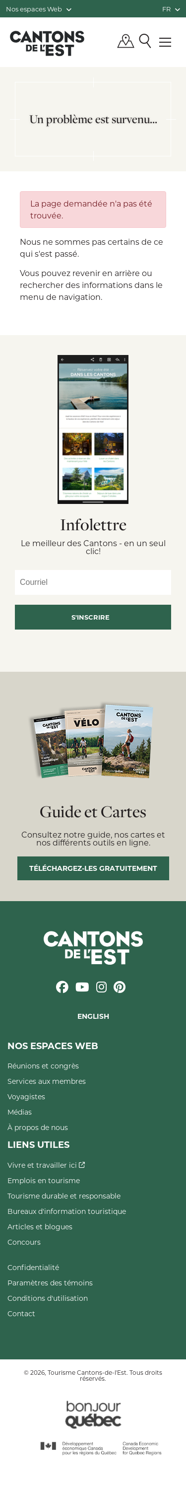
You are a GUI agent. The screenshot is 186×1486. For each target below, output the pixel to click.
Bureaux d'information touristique (66, 1211)
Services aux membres (46, 1081)
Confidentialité (33, 1267)
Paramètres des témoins (50, 1282)
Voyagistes (26, 1096)
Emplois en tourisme (43, 1180)
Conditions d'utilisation (47, 1298)
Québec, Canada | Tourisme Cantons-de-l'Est (47, 43)
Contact (21, 1313)
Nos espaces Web (38, 8)
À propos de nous (37, 1127)
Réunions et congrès (43, 1065)
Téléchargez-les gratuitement (93, 868)
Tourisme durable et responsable (64, 1196)
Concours (24, 1242)
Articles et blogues (39, 1226)
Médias (19, 1112)
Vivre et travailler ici (46, 1165)
